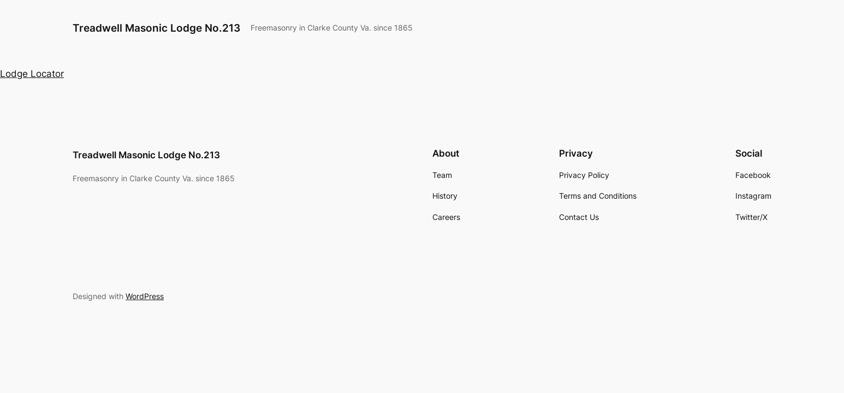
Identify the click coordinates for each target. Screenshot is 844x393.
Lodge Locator (32, 73)
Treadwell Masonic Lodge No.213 (156, 27)
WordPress (145, 296)
